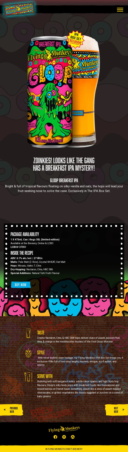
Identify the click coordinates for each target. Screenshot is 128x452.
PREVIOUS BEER (14, 409)
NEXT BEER (116, 409)
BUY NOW (21, 285)
